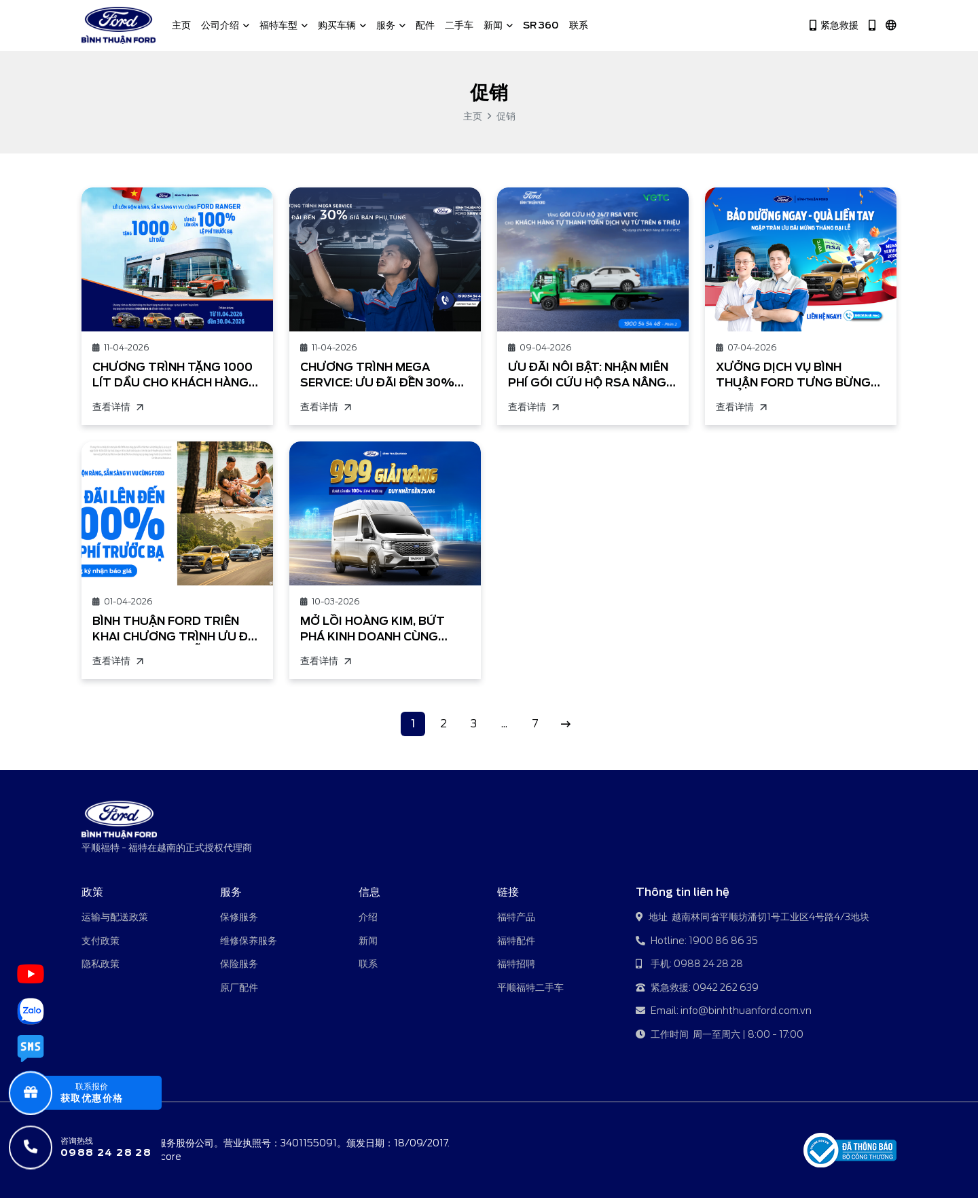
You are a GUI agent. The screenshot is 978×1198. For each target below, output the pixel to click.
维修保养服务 (248, 940)
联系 (578, 25)
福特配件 (516, 940)
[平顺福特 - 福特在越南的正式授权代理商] (119, 25)
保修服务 (239, 916)
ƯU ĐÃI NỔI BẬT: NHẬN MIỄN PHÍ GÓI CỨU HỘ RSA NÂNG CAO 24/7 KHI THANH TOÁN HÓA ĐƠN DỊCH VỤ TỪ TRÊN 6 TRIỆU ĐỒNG (588, 376)
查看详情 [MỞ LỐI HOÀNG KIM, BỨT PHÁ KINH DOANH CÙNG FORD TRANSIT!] (325, 660)
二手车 (459, 25)
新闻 (498, 25)
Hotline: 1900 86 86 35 (697, 941)
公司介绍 (225, 25)
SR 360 (541, 25)
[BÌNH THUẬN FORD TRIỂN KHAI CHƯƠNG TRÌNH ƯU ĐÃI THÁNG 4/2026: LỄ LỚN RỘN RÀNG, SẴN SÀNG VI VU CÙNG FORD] (177, 513)
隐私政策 (101, 963)
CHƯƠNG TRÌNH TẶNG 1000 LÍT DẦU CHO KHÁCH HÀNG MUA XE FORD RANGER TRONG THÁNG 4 (172, 376)
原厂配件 (239, 987)
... (504, 723)
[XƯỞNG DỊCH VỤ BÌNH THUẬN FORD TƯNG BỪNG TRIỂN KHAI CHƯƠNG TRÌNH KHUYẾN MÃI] (800, 259)
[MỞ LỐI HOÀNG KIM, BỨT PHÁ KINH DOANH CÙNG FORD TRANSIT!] (385, 513)
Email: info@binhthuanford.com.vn (724, 1011)
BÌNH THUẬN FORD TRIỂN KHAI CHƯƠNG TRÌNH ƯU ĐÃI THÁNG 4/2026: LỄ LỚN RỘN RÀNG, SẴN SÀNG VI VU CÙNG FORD (175, 630)
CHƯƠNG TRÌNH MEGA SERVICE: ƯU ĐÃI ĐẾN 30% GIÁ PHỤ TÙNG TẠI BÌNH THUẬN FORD (377, 376)
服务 (390, 25)
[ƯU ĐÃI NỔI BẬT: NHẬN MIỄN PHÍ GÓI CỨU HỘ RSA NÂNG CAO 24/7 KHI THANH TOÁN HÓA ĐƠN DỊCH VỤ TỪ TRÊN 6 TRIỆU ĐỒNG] (593, 259)
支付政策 (101, 940)
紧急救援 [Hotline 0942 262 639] (834, 25)
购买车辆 (342, 25)
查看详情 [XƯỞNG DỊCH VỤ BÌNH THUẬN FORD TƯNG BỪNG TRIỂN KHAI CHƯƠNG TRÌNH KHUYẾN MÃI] (741, 406)
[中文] (891, 25)
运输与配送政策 (115, 916)
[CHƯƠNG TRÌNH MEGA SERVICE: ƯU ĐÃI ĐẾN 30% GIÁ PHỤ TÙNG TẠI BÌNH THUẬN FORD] (385, 259)
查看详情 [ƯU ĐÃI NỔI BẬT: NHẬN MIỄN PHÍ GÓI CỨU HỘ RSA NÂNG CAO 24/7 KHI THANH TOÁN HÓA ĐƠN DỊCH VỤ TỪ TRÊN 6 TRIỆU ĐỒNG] (533, 406)
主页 (181, 25)
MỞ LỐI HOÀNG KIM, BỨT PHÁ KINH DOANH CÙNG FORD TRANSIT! (372, 630)
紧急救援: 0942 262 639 (697, 988)
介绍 (368, 916)
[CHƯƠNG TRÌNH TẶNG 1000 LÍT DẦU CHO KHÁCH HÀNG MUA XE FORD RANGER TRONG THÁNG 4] (177, 259)
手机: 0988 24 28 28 (689, 964)
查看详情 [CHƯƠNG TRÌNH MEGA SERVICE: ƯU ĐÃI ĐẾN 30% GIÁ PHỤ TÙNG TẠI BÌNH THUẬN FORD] (325, 406)
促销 (505, 116)
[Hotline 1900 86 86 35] (872, 25)
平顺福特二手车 (530, 987)
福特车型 (283, 25)
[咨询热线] (98, 1147)
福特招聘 (516, 963)
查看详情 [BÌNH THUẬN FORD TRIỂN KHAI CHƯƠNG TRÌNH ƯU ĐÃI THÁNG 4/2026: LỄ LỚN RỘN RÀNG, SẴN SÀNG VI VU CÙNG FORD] (117, 660)
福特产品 (516, 916)
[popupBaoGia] (98, 1093)
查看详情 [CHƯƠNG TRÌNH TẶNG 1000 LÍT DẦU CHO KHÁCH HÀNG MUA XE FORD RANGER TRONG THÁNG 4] (117, 406)
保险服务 (239, 963)
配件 (425, 25)
